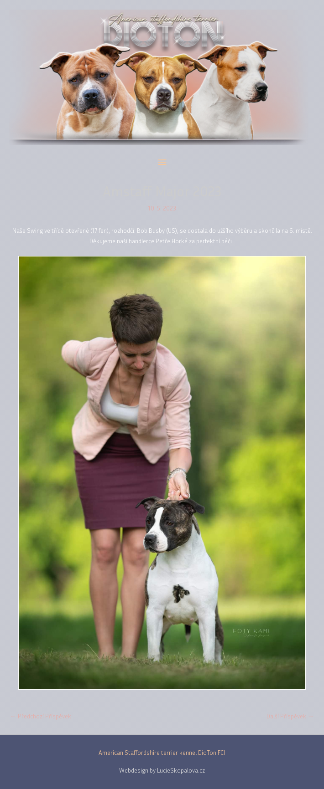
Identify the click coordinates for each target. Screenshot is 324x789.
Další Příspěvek (290, 716)
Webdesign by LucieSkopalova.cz (162, 770)
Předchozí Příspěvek (40, 716)
